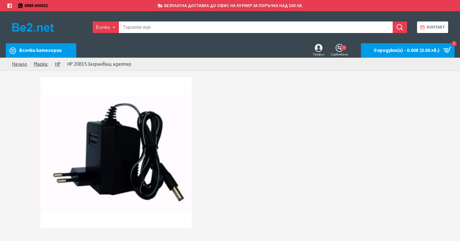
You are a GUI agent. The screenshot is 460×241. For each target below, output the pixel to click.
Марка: (41, 64)
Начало (19, 64)
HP (58, 64)
